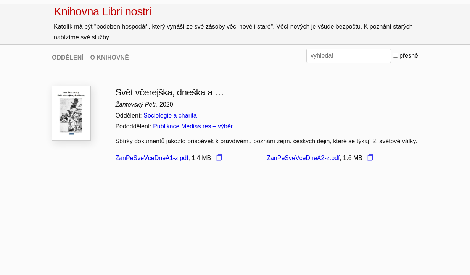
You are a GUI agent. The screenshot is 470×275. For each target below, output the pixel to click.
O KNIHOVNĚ (109, 57)
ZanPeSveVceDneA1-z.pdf (151, 158)
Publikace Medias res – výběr (193, 126)
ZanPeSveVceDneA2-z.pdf (303, 158)
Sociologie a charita (170, 115)
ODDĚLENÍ (68, 57)
